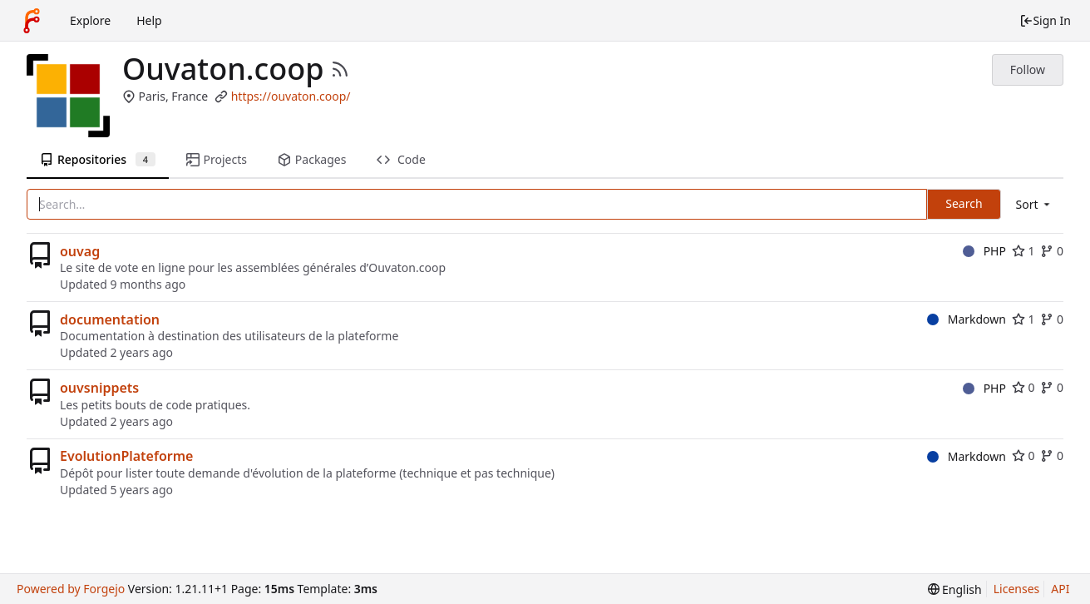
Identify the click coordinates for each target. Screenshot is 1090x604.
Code (401, 159)
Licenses (1017, 589)
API (1060, 589)
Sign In (1045, 20)
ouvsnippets (99, 387)
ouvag (80, 251)
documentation (110, 319)
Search (963, 203)
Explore (90, 20)
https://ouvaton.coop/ (291, 96)
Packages (312, 159)
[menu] (1034, 204)
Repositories (97, 159)
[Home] (31, 21)
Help (149, 20)
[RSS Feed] (340, 69)
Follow (1027, 69)
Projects (216, 159)
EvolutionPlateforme (126, 456)
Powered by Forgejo (71, 589)
